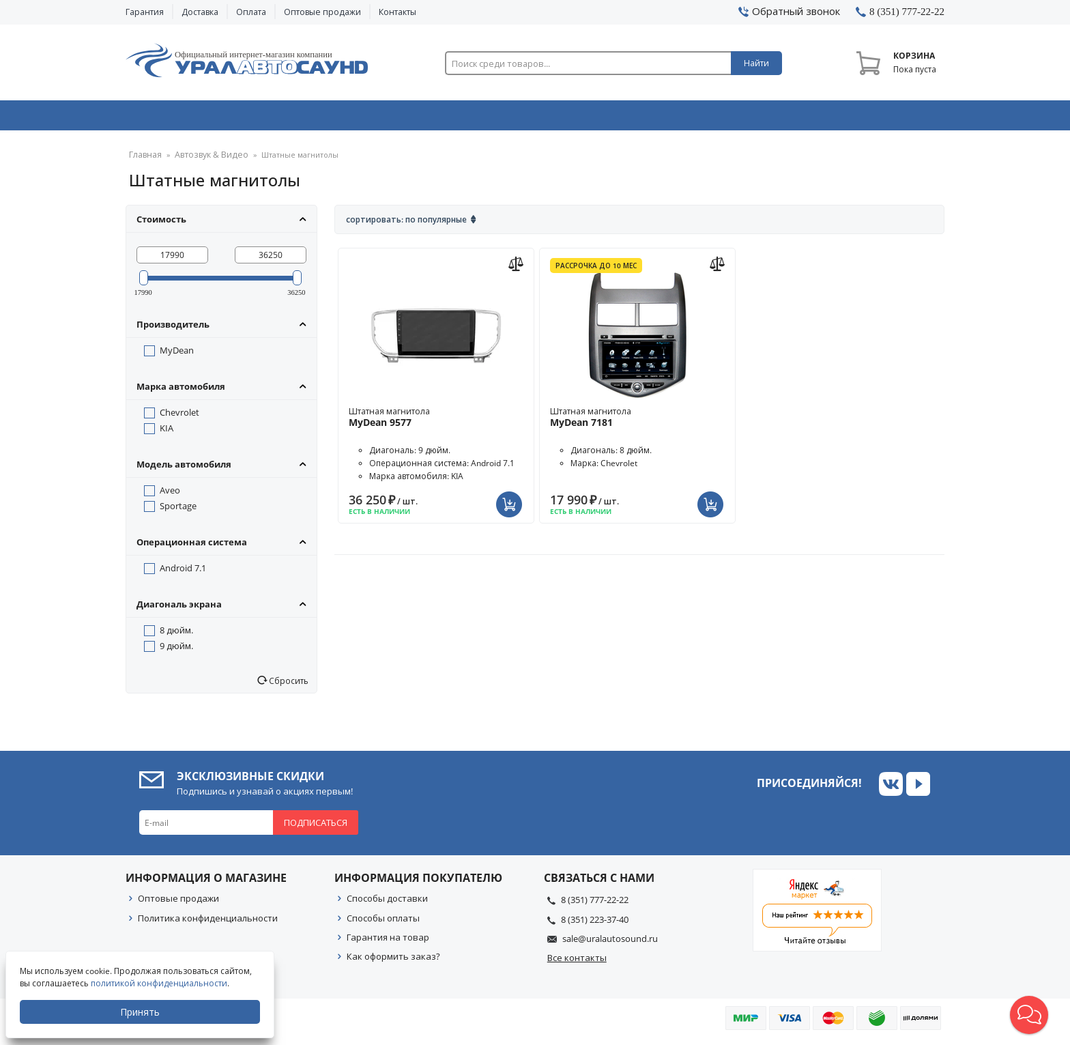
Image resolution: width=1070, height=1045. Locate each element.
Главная (143, 160)
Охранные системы (372, 118)
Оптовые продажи (322, 12)
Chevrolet (179, 417)
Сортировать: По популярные (406, 224)
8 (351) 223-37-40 (594, 924)
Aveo (170, 495)
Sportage (178, 510)
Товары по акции (867, 118)
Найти (756, 63)
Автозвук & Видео (206, 118)
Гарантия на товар (388, 942)
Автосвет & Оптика (705, 118)
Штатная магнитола (436, 421)
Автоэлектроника (539, 118)
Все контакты (577, 962)
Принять (141, 1011)
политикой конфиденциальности (160, 983)
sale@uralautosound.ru (610, 943)
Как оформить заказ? (393, 961)
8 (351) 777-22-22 (594, 904)
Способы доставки (387, 903)
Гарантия (145, 12)
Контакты (397, 12)
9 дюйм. (176, 650)
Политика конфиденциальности (208, 923)
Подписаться (315, 827)
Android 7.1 (183, 573)
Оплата (251, 12)
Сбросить (287, 685)
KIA (166, 433)
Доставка (200, 12)
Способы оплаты (383, 923)
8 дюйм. (176, 635)
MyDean (177, 355)
